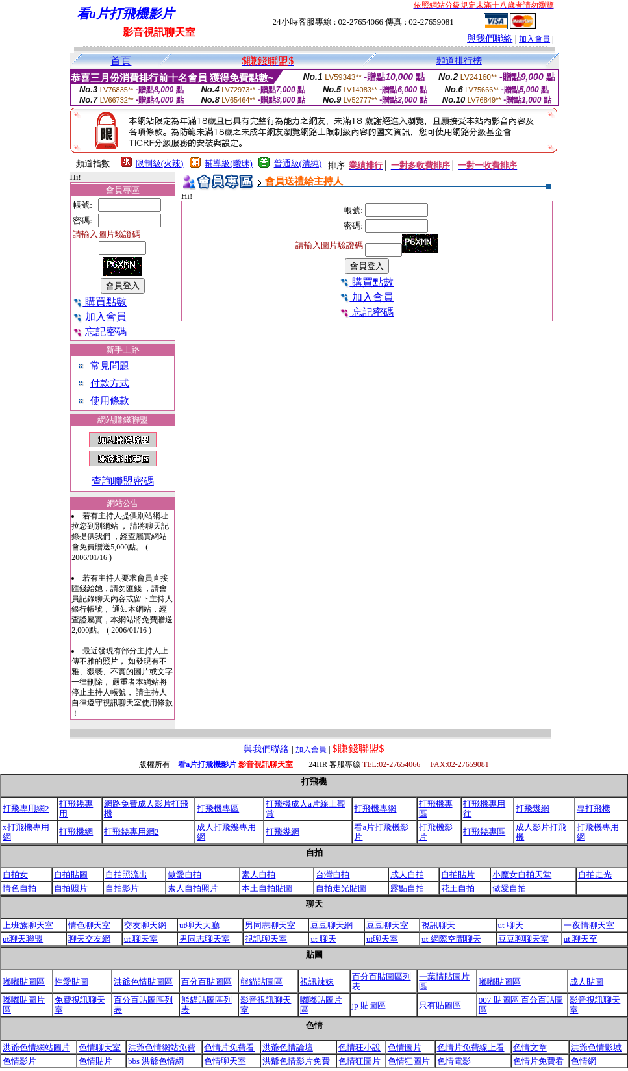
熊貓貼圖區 (261, 982)
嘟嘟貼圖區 (24, 982)
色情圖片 (404, 1047)
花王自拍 (458, 888)
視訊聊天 (438, 925)
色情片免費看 (229, 1047)
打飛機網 (76, 832)
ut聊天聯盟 (23, 939)
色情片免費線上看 (471, 1047)
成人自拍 (407, 874)
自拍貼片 (458, 874)
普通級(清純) (298, 163)
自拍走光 (595, 874)
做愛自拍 (184, 874)
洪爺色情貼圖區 (143, 982)
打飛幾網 (532, 808)
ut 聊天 (510, 925)
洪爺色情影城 (596, 1047)
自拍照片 (71, 888)
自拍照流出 (126, 874)
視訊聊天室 (266, 939)
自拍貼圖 (71, 874)
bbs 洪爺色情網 (156, 1061)
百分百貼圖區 (206, 982)
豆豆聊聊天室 (523, 939)
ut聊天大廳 (199, 925)
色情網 (583, 1061)
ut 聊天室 (141, 939)
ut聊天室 (382, 939)
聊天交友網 (89, 939)
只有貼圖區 (440, 1005)
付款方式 (109, 383)
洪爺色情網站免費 (161, 1047)
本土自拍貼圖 (267, 888)
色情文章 (530, 1047)
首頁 (120, 60)
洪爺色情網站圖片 (36, 1047)
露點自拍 (407, 888)
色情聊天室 (100, 1047)
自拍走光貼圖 (341, 888)
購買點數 (100, 301)
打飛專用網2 (26, 808)
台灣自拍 (332, 874)
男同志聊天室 (270, 925)
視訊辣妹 (317, 982)
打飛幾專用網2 (131, 832)
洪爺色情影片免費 (296, 1061)
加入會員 (534, 39)
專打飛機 (593, 808)
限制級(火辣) (160, 163)
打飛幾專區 (484, 832)
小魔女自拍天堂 (521, 874)
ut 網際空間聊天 (451, 939)
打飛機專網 (375, 808)
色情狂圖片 (359, 1061)
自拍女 (15, 874)
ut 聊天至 (580, 939)
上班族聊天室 (28, 925)
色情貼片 (95, 1061)
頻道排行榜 (459, 61)
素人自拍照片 (193, 888)
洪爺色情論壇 (287, 1047)
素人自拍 (258, 874)
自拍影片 (122, 888)
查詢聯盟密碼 (123, 480)
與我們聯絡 (489, 39)
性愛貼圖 (71, 982)
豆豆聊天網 (331, 925)
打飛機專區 (218, 808)
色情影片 (19, 1061)
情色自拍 (19, 888)
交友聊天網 (145, 925)
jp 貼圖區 (369, 1005)
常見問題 (109, 365)
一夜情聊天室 (589, 925)
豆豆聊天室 (387, 925)
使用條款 (109, 401)
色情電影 (454, 1061)
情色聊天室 (89, 925)
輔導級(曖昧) (229, 163)
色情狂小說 (359, 1047)
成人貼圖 (586, 982)
